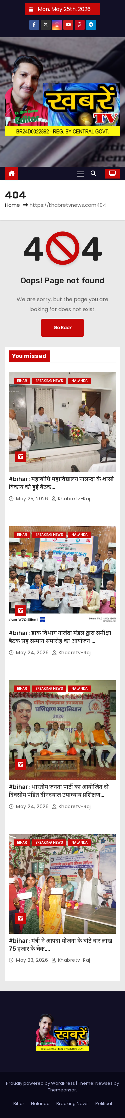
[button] (95, 173)
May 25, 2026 (33, 498)
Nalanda (79, 380)
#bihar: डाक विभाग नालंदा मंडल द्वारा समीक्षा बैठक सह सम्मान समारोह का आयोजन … (60, 637)
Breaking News (49, 380)
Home (12, 204)
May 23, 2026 (33, 960)
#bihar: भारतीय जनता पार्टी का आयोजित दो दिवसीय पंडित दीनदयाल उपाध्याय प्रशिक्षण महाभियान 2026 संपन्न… (59, 795)
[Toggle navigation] (80, 174)
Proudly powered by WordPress (41, 1083)
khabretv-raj (70, 498)
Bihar (22, 380)
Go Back (62, 327)
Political (103, 1103)
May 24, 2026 (33, 652)
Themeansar (62, 1090)
